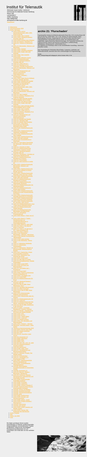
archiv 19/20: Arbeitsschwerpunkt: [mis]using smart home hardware (23, 198)
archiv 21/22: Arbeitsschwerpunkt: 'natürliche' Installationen (23, 131)
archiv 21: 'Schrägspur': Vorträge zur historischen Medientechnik (23, 155)
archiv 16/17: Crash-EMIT (20, 258)
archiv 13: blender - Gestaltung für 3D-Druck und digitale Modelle (23, 311)
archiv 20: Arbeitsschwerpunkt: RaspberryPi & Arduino (22, 179)
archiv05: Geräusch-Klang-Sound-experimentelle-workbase (23, 387)
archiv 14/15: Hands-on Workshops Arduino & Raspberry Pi (23, 273)
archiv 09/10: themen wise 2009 (22, 329)
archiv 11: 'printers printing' (21, 319)
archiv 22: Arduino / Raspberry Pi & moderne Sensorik (23, 112)
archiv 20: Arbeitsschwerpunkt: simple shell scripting (22, 188)
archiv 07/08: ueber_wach (20, 348)
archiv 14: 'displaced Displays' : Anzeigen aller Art (22, 282)
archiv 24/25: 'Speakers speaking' (23, 50)
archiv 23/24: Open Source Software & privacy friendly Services (23, 78)
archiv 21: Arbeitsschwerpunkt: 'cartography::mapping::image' (22, 149)
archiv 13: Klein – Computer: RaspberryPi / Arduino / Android (22, 308)
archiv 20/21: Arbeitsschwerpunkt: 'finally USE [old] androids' (23, 176)
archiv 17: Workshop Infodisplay (22, 243)
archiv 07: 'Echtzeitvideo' (20, 356)
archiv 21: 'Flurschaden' (20, 160)
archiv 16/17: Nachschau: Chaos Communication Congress (22, 252)
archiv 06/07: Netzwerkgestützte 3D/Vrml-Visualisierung (22, 361)
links (11, 414)
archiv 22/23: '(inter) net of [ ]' (21, 110)
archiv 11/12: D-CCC (19, 315)
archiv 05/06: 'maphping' (20, 383)
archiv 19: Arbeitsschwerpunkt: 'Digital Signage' (22, 207)
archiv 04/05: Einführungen (21, 395)
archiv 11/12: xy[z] (18, 313)
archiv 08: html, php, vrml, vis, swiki (23, 343)
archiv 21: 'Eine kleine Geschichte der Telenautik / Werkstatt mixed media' (23, 144)
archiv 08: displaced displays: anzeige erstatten (21, 345)
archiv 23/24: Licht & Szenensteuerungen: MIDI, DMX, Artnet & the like (22, 87)
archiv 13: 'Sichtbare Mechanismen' (23, 287)
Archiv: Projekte (14, 413)
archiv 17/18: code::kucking (21, 239)
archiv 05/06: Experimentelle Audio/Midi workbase (21, 380)
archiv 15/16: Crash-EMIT (20, 264)
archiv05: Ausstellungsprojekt (21, 391)
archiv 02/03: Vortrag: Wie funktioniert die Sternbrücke (21, 410)
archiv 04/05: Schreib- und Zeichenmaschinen (21, 397)
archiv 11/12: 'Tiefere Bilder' (21, 316)
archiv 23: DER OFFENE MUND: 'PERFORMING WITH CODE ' (22, 99)
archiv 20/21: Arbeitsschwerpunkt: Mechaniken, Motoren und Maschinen (23, 166)
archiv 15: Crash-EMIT (19, 271)
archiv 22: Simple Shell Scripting (22, 122)
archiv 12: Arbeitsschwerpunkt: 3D (23, 299)
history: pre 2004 (15, 416)
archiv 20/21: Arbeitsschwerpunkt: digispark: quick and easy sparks (23, 174)
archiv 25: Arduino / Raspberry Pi (22, 41)
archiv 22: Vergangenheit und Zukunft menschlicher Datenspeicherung (21, 116)
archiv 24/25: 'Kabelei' (19, 49)
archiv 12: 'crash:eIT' (19, 300)
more (11, 417)
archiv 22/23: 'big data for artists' (22, 101)
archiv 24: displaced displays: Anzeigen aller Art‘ (21, 61)
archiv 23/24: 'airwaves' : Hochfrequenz (20, 76)
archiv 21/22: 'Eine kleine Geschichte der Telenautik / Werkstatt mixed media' (21, 125)
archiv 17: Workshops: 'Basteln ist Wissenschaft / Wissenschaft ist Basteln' (23, 249)
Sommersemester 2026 (17, 28)
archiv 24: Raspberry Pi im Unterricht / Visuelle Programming (23, 65)
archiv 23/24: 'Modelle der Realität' (23, 81)
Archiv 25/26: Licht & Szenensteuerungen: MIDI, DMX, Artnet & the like (22, 33)
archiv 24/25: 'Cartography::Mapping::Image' (22, 57)
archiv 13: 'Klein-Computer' (21, 288)
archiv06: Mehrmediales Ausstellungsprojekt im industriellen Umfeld (23, 368)
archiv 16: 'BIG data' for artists (22, 259)
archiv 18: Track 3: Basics (20, 231)
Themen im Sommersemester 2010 (23, 328)
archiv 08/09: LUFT (18, 341)
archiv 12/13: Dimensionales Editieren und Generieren (21, 293)
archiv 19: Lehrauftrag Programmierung (19, 213)
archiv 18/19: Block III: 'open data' (23, 224)
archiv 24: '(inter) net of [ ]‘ (20, 63)
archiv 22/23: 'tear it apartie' (21, 109)
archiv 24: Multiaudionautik (21, 59)
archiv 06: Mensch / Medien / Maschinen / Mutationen (21, 372)
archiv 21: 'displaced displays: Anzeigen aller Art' (21, 152)
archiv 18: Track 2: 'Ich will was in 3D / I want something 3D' (23, 229)
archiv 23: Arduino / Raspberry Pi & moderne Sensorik (23, 96)
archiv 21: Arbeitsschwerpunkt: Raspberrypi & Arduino (22, 157)
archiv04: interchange (19, 404)
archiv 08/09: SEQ (18, 340)
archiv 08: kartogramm (19, 347)
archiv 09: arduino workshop (21, 331)
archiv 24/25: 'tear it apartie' (21, 54)
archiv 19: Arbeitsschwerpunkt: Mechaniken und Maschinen (22, 210)
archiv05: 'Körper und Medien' (22, 389)
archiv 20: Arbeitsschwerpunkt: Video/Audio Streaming (22, 182)
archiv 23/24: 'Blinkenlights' (21, 90)
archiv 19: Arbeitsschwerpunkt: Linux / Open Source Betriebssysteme (23, 204)
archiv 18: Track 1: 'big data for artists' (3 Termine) (22, 226)
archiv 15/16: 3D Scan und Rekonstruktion (21, 266)
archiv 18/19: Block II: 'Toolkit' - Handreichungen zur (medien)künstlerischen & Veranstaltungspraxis (22, 221)
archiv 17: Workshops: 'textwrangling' (19, 245)
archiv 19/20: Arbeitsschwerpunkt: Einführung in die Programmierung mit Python (23, 192)
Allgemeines (13, 27)
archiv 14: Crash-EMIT (19, 277)
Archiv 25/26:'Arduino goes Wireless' (23, 40)
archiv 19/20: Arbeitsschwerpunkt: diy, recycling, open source (23, 201)
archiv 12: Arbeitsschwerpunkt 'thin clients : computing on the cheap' (23, 302)
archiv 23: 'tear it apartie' (20, 94)
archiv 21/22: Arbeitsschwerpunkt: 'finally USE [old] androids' (23, 137)
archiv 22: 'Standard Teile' (20, 120)
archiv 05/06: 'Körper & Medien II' (23, 385)
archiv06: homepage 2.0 (20, 370)
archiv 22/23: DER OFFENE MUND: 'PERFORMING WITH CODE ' (23, 106)
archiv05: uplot (17, 394)
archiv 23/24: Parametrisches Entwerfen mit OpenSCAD (21, 83)
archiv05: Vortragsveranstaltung (22, 392)
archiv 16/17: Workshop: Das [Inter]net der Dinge (21, 255)
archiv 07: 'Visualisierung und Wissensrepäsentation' (21, 350)
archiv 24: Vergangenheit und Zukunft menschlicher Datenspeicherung (21, 72)
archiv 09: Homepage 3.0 (20, 337)
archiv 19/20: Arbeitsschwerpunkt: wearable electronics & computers (23, 195)
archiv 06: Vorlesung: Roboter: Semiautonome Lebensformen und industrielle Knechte (23, 376)
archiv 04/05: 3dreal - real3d (21, 400)
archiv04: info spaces (19, 405)
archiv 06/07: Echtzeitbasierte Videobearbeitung (21, 364)
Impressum (10, 22)
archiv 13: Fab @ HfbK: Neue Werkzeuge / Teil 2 (21, 285)
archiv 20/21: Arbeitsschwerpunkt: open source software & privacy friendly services (23, 170)
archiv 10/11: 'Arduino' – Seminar (22, 324)
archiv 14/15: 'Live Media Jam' (22, 275)
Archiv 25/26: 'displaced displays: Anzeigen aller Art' (22, 38)
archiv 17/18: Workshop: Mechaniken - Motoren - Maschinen (23, 233)
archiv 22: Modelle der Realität (22, 119)
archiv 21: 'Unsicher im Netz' (21, 147)
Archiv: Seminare (15, 30)
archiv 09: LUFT (18, 332)
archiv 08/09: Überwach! (20, 338)
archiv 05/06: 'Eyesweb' (20, 382)
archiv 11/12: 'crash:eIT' (20, 318)
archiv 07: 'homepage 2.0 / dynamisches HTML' (21, 358)
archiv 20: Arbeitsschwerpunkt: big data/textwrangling (23, 185)
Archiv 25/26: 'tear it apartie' (21, 35)
